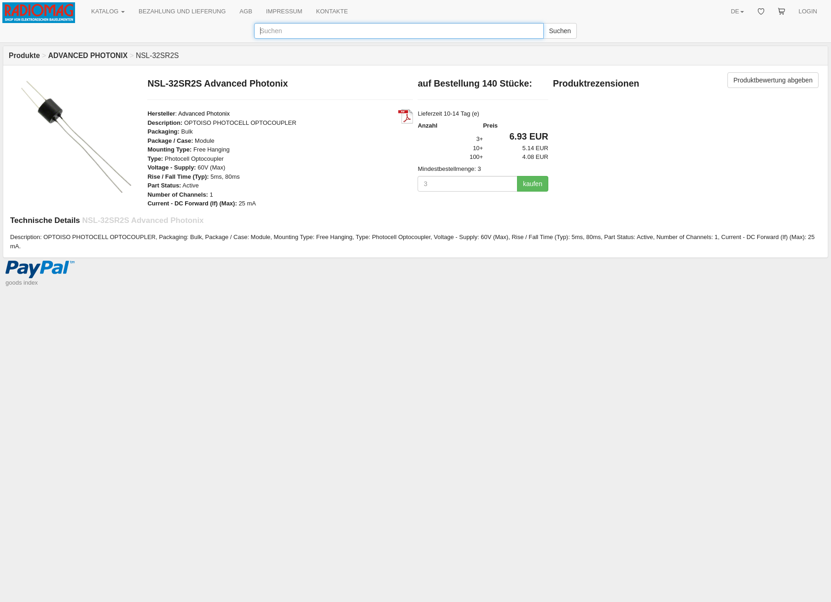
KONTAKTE (332, 11)
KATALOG (108, 11)
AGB (245, 11)
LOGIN (808, 11)
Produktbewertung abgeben (773, 80)
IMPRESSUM (284, 11)
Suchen (560, 31)
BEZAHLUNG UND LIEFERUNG (182, 11)
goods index (22, 282)
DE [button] (737, 11)
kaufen (532, 183)
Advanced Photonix (204, 113)
